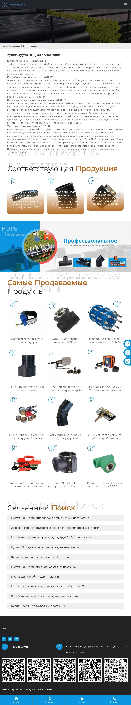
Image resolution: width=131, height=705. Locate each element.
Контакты (114, 700)
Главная (5, 46)
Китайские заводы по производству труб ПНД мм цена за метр (53, 537)
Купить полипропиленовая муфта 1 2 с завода (41, 557)
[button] (118, 195)
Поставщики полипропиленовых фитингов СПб (43, 566)
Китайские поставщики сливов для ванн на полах (44, 596)
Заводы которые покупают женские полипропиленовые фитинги (55, 527)
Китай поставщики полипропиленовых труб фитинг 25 (48, 586)
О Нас (82, 700)
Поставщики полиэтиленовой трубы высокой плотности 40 (51, 517)
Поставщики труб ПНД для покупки (35, 576)
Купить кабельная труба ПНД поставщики (39, 605)
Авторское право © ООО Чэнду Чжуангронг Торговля (27, 690)
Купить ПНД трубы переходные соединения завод (45, 547)
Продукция (49, 700)
